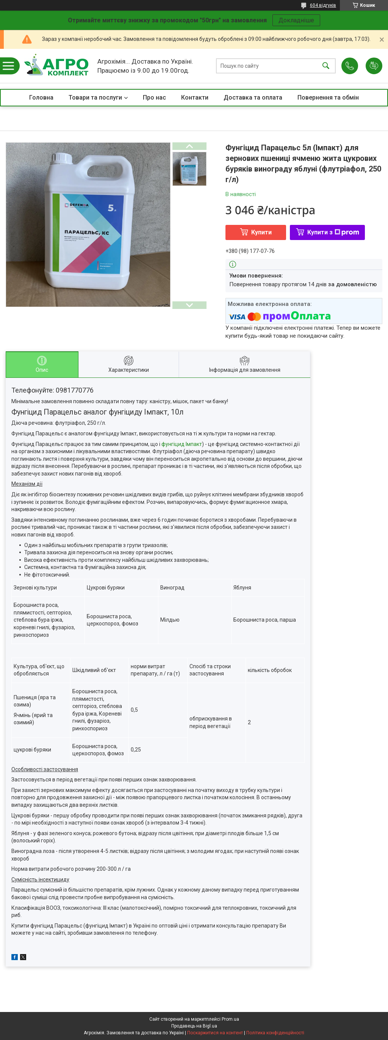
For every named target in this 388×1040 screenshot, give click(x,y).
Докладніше (296, 20)
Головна (41, 97)
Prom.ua (230, 1019)
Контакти (194, 97)
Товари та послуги (95, 97)
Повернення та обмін (328, 97)
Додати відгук (374, 66)
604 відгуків (323, 5)
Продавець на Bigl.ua (194, 1026)
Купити (261, 232)
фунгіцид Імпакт (181, 444)
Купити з (333, 232)
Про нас (154, 97)
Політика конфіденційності (275, 1032)
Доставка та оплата (253, 97)
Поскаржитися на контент (215, 1032)
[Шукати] (326, 66)
